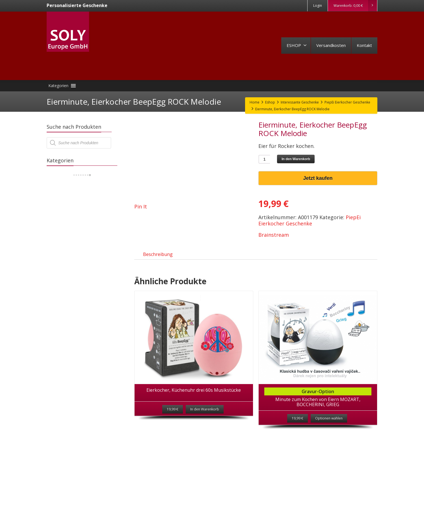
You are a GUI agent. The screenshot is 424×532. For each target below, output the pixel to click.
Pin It (140, 206)
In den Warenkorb (296, 159)
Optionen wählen (329, 423)
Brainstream (273, 234)
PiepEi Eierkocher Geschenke (309, 220)
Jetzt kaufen (318, 178)
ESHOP (297, 45)
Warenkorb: (355, 5)
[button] (58, 85)
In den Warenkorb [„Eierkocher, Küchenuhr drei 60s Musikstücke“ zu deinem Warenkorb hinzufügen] (204, 414)
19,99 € (297, 423)
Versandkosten (331, 45)
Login (317, 5)
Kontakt (364, 45)
